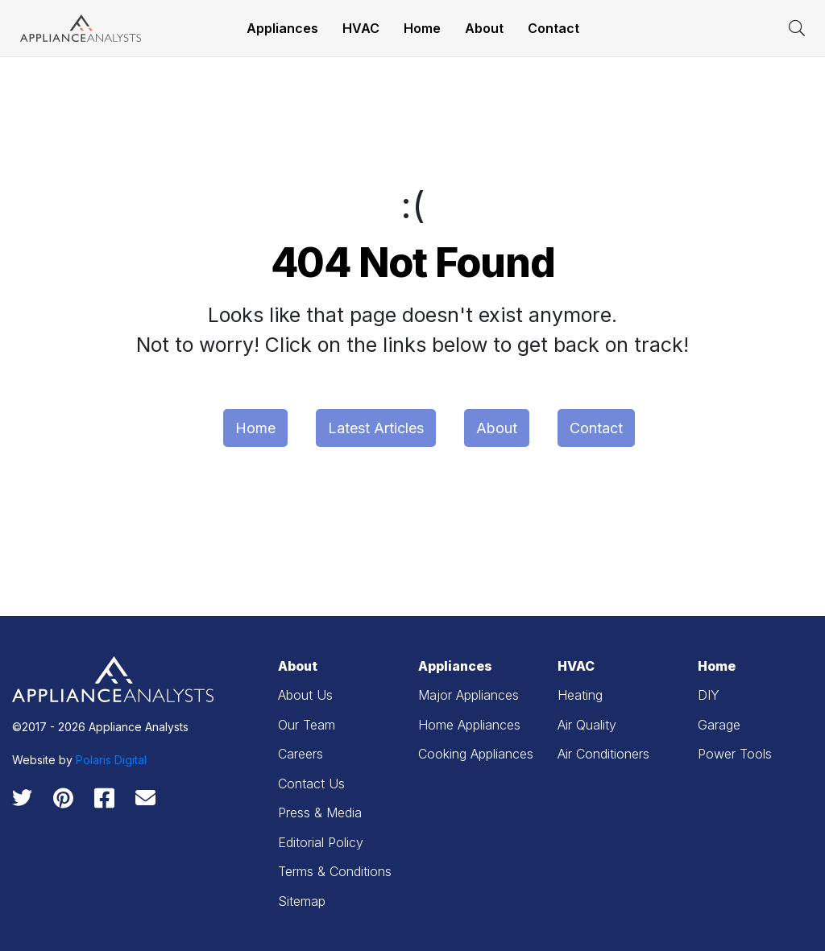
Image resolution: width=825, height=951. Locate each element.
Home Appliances (469, 725)
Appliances (282, 28)
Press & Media (320, 812)
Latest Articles (376, 428)
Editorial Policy (320, 842)
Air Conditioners (603, 754)
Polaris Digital (111, 760)
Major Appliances (468, 695)
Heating (580, 695)
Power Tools (735, 754)
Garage (719, 725)
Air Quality (587, 725)
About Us (305, 695)
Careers (300, 754)
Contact (553, 28)
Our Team (306, 725)
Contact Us (311, 783)
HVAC (360, 28)
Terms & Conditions (335, 871)
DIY (708, 695)
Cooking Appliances (475, 754)
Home (422, 28)
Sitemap (301, 901)
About (484, 28)
